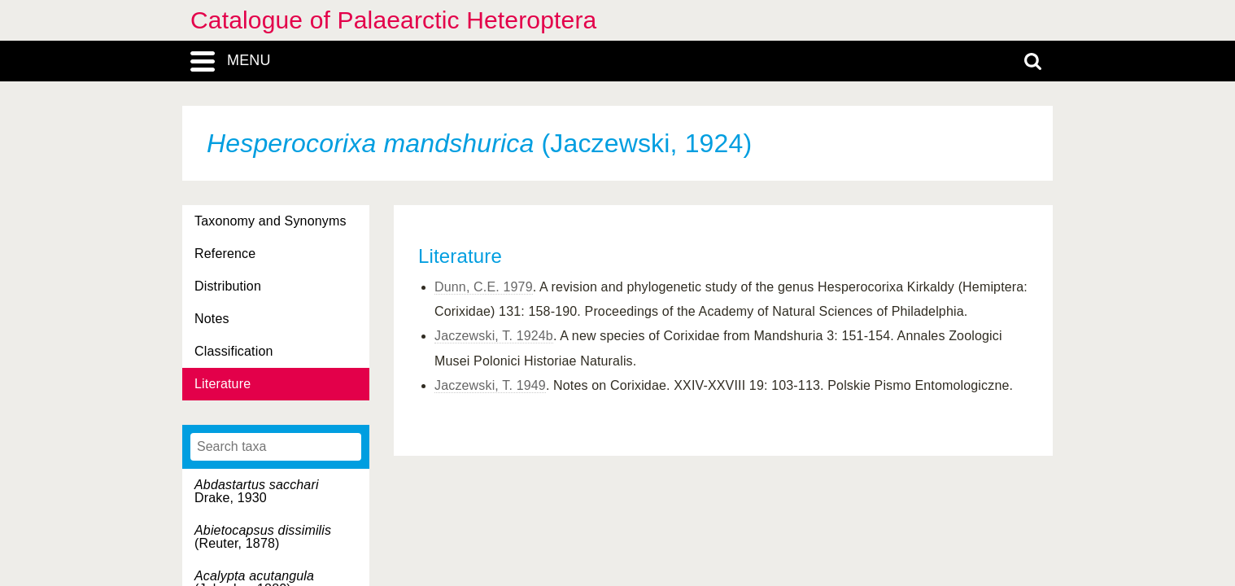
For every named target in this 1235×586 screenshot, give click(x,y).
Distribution (227, 286)
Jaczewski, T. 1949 (490, 385)
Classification (233, 351)
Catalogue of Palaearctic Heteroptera (393, 20)
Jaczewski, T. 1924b (493, 336)
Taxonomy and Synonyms (270, 221)
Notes (211, 319)
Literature (222, 384)
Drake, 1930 (256, 491)
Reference (224, 253)
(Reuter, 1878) (262, 536)
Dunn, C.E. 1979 (483, 287)
